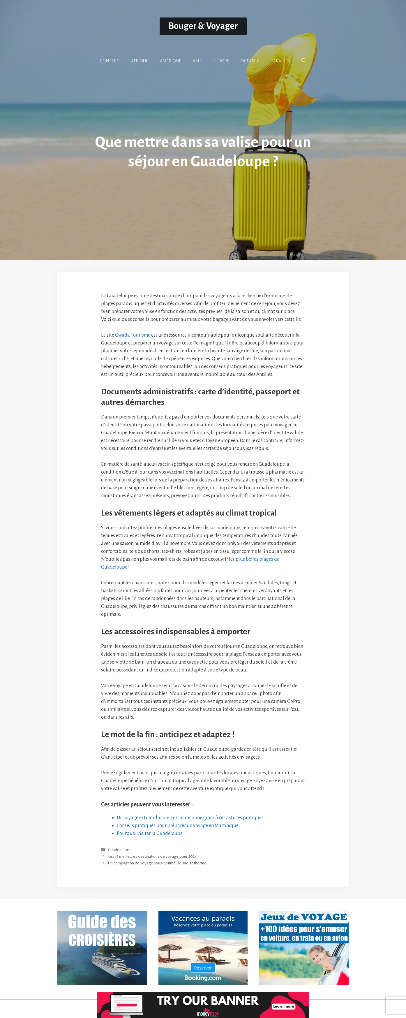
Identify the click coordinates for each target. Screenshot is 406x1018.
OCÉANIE (250, 61)
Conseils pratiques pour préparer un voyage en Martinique (178, 825)
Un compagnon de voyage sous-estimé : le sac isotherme (157, 863)
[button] (304, 60)
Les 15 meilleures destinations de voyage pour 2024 (152, 857)
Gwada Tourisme (132, 335)
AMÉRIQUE (170, 61)
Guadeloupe (118, 850)
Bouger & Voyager (203, 26)
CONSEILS (109, 61)
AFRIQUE (139, 61)
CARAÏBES (280, 61)
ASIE (197, 61)
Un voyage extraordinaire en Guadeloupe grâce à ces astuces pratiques (190, 817)
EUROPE (221, 61)
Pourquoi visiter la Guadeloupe (150, 833)
